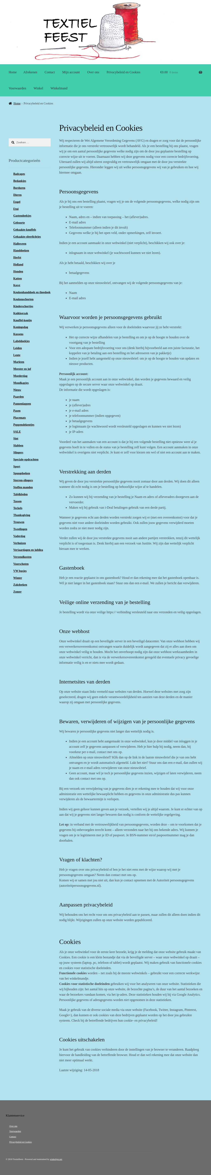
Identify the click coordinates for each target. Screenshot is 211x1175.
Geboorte (19, 222)
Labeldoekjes (21, 341)
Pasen (17, 410)
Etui (16, 208)
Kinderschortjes (23, 306)
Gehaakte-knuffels (24, 229)
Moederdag (20, 375)
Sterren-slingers (23, 480)
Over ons (93, 72)
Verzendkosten (22, 556)
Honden (18, 271)
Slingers (18, 452)
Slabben (18, 445)
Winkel (38, 88)
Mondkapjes (21, 382)
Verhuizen (19, 543)
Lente (16, 355)
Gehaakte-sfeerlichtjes (27, 236)
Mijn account (71, 72)
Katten (17, 278)
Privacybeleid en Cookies (123, 72)
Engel (16, 201)
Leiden (17, 348)
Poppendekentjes (23, 424)
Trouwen (18, 522)
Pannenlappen (22, 403)
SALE (17, 431)
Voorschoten (21, 563)
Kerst (16, 285)
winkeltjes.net (56, 1159)
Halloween (19, 243)
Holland (18, 264)
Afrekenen (30, 72)
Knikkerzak (20, 313)
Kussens (18, 334)
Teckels (17, 508)
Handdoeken (21, 250)
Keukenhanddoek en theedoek (31, 292)
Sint (15, 438)
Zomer (17, 591)
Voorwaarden (17, 88)
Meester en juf (22, 368)
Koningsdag (20, 327)
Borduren (19, 187)
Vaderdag (19, 536)
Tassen (17, 501)
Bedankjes (19, 180)
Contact (50, 72)
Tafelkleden (20, 494)
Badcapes (19, 173)
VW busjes (20, 570)
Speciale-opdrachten (26, 459)
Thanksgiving (21, 515)
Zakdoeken (20, 584)
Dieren (17, 194)
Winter (17, 577)
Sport (16, 466)
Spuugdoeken (21, 473)
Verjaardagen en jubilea (28, 549)
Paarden (18, 396)
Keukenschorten (23, 299)
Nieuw (17, 389)
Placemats (19, 417)
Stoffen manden (23, 487)
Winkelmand (58, 88)
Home (13, 72)
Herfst (17, 257)
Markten (18, 361)
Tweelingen (20, 529)
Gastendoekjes (22, 215)
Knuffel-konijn (22, 320)
